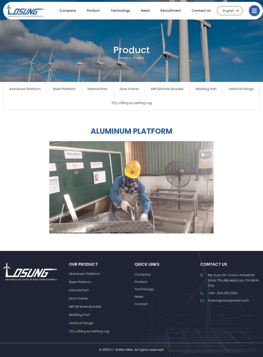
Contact (141, 304)
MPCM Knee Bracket (167, 89)
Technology (120, 10)
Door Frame (129, 89)
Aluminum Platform (24, 89)
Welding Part (206, 89)
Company (67, 10)
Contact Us (201, 10)
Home (123, 58)
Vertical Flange (241, 89)
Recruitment (170, 10)
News (145, 10)
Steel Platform (64, 89)
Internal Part (97, 89)
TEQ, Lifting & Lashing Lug (131, 103)
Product (93, 10)
